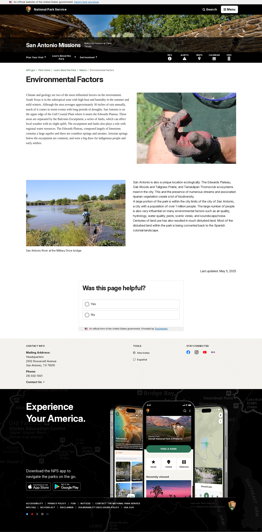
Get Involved (88, 57)
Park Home (44, 70)
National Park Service (203, 503)
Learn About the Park (64, 57)
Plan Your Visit (36, 57)
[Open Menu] (229, 9)
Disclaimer (67, 507)
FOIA (73, 503)
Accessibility (34, 503)
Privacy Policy (57, 503)
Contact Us (34, 382)
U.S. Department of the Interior (208, 506)
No (93, 315)
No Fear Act (47, 507)
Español (140, 359)
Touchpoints (161, 328)
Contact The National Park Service (117, 503)
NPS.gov (30, 70)
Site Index (141, 352)
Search (210, 9)
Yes (93, 304)
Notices (85, 503)
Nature (83, 70)
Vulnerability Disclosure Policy (98, 507)
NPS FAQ (31, 507)
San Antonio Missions (53, 45)
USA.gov (129, 507)
